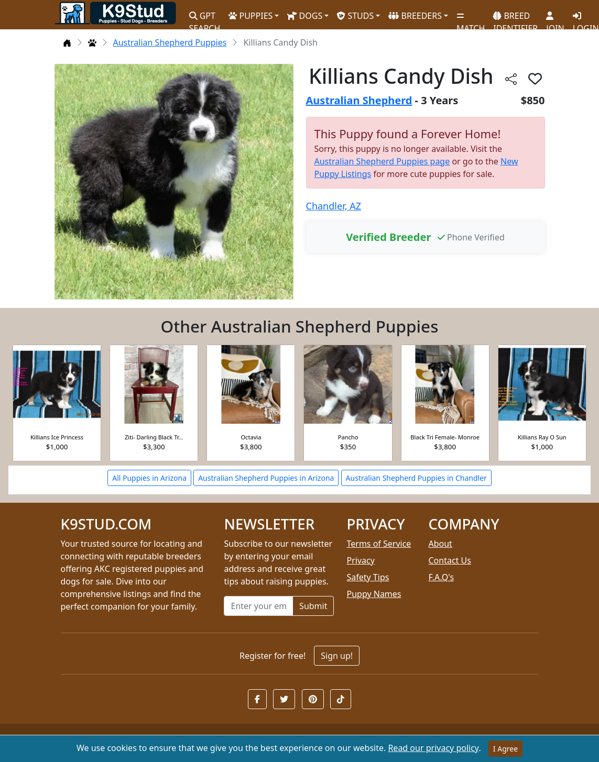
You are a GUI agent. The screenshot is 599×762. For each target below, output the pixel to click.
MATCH (470, 18)
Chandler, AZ (333, 206)
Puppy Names (373, 594)
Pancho (348, 437)
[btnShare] (511, 78)
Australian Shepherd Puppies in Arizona (266, 478)
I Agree (505, 749)
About (440, 543)
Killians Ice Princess (56, 437)
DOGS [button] (304, 15)
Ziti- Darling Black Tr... (154, 437)
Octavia (251, 437)
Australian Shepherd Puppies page (382, 161)
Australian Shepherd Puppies (170, 42)
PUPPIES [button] (250, 15)
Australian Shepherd (359, 100)
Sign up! (337, 655)
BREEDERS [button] (415, 15)
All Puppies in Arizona (149, 478)
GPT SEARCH (205, 17)
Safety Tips (367, 577)
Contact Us (449, 560)
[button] (257, 699)
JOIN (555, 18)
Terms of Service (378, 543)
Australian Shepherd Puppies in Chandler (416, 478)
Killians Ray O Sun (542, 437)
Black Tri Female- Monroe (445, 437)
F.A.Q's (441, 577)
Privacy (360, 560)
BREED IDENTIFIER (515, 17)
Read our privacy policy (433, 748)
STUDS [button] (355, 15)
